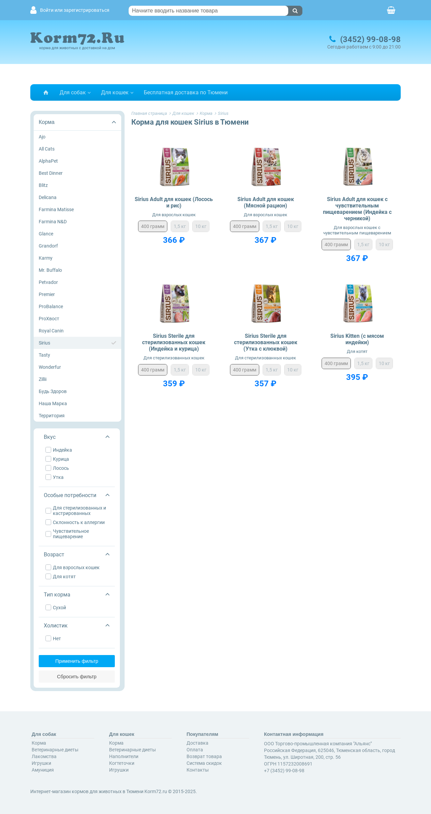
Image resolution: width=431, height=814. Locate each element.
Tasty (44, 355)
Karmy (46, 258)
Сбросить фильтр (77, 676)
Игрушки (41, 763)
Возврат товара (204, 756)
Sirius (44, 343)
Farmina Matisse (56, 209)
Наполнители (123, 756)
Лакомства (44, 756)
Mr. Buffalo (50, 270)
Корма (47, 122)
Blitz (43, 185)
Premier (47, 294)
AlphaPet (48, 161)
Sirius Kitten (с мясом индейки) (357, 339)
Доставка (197, 742)
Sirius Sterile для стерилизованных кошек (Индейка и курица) (173, 342)
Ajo (42, 136)
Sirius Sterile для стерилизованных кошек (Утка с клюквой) (265, 342)
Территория (52, 415)
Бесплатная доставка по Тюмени (186, 92)
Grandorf (48, 246)
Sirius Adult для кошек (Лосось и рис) (174, 202)
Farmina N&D (53, 221)
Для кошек (115, 92)
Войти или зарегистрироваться (74, 10)
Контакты (198, 769)
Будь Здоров (53, 391)
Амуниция (43, 769)
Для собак (73, 92)
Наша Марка (53, 403)
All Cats (47, 149)
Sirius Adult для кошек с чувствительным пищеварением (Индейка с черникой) (357, 209)
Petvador (48, 282)
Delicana (48, 197)
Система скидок (204, 763)
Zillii (42, 379)
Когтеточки (121, 763)
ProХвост (49, 318)
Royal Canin (51, 330)
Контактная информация (294, 734)
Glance (46, 233)
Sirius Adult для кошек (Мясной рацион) (265, 202)
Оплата (195, 749)
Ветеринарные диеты (55, 749)
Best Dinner (51, 173)
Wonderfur (50, 367)
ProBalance (51, 306)
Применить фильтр (77, 660)
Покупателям (202, 734)
